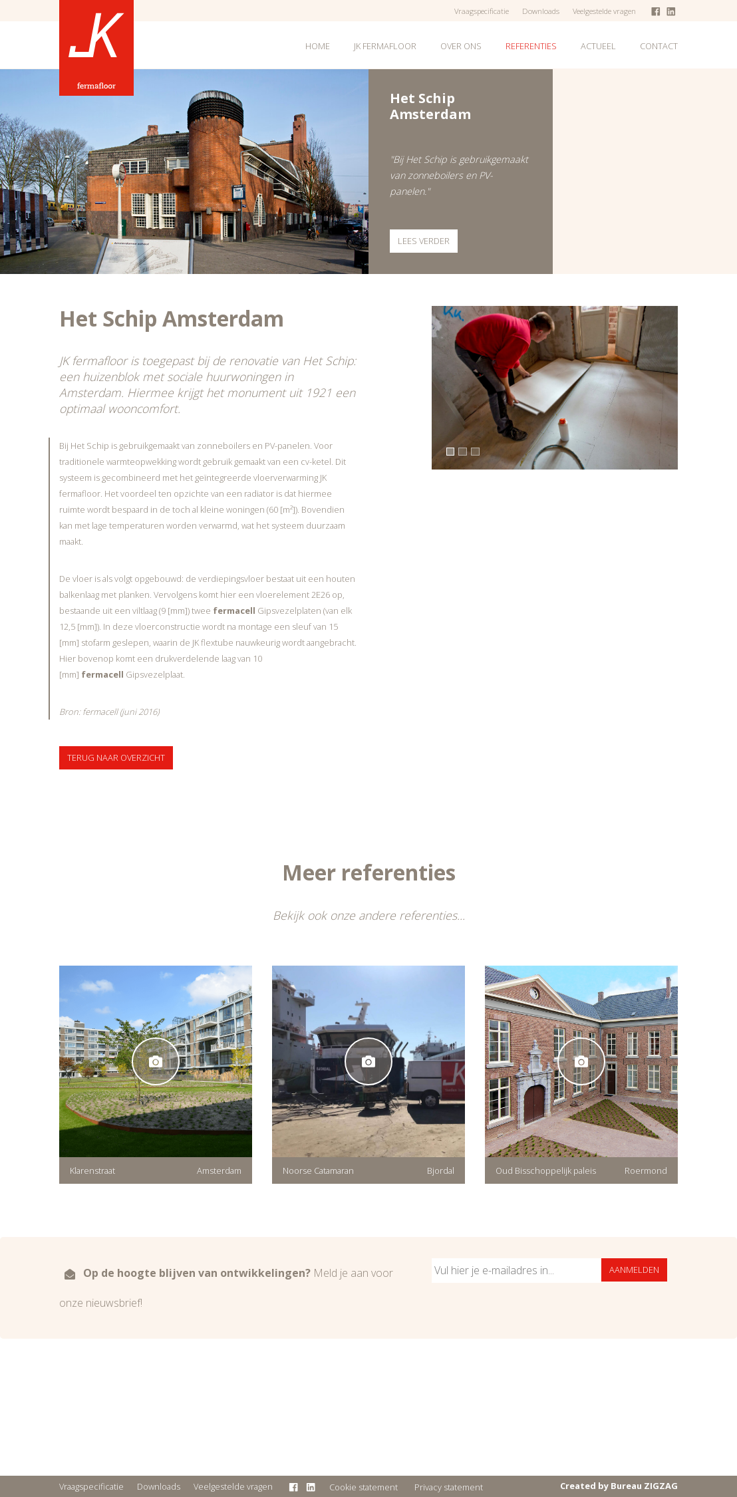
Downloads (540, 11)
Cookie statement (363, 1487)
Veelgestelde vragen (604, 11)
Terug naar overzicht (116, 757)
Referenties (531, 46)
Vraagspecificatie (481, 11)
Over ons (461, 46)
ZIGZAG (661, 1486)
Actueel (598, 46)
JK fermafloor (385, 46)
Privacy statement (448, 1487)
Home (317, 46)
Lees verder (424, 241)
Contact (659, 46)
